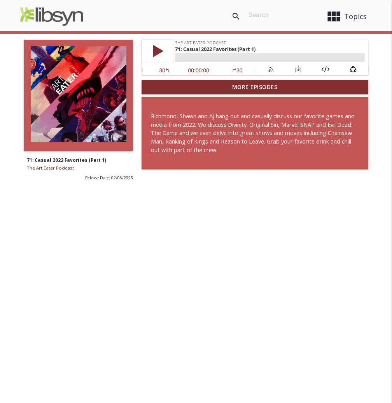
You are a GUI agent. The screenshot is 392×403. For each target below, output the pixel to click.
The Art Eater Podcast (50, 168)
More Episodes (255, 87)
